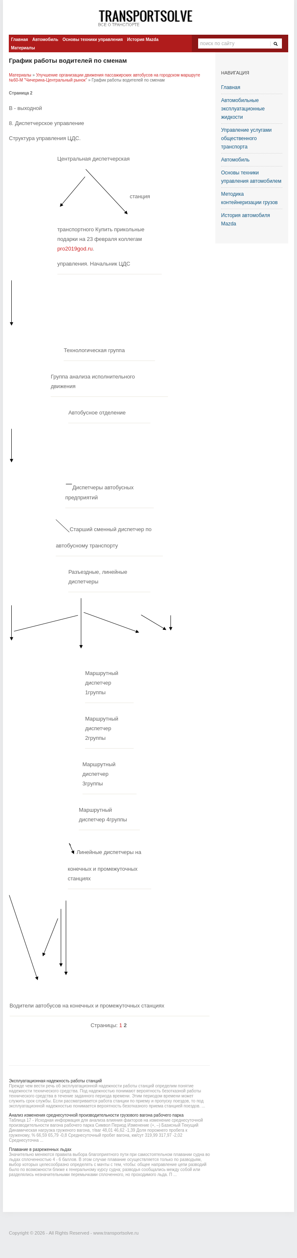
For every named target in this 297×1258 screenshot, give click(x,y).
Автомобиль (45, 39)
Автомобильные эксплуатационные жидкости (243, 108)
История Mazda (142, 39)
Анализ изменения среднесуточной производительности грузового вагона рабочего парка (96, 1115)
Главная (19, 39)
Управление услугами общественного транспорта (246, 138)
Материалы (23, 48)
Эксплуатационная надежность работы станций (55, 1081)
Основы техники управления (92, 39)
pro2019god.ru (75, 248)
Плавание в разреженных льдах (40, 1149)
